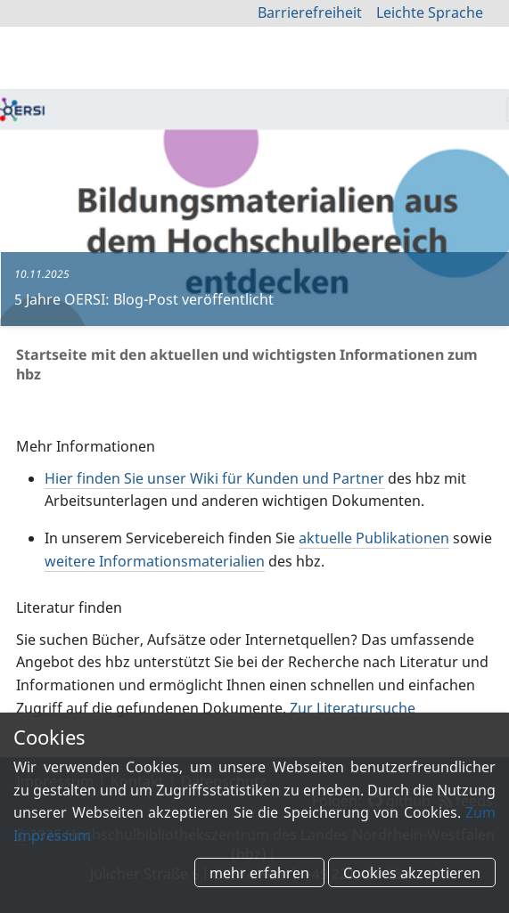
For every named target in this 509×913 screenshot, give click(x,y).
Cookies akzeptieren (411, 872)
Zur (352, 708)
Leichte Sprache (429, 12)
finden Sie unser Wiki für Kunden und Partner (214, 478)
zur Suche (453, 61)
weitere (155, 561)
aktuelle (374, 538)
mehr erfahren (259, 872)
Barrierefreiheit (310, 12)
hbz (63, 65)
